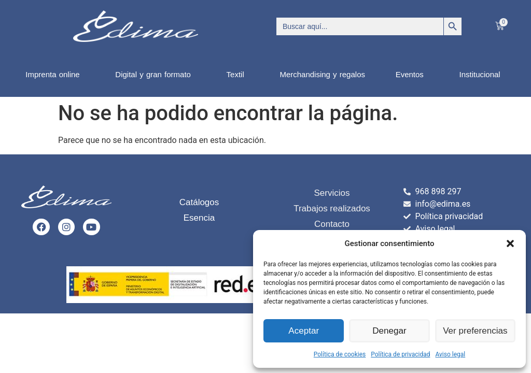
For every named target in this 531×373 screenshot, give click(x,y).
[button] (510, 243)
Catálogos (199, 202)
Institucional (482, 74)
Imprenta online (55, 74)
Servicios (332, 193)
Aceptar (303, 330)
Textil (238, 74)
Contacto (332, 224)
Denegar (389, 330)
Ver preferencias (475, 330)
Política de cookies (340, 354)
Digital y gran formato (155, 74)
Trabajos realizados (332, 208)
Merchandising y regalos (322, 74)
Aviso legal (450, 354)
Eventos (412, 74)
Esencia (199, 218)
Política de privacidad (400, 354)
